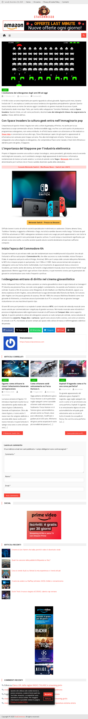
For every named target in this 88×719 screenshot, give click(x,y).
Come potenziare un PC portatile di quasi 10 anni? (76, 433)
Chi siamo (37, 2)
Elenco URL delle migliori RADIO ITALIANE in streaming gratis (37, 685)
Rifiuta (48, 698)
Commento (10, 454)
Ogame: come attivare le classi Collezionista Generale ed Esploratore (15, 386)
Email (60, 330)
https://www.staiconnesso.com (32, 341)
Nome (8, 476)
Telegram (49, 330)
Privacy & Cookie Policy (51, 2)
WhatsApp (35, 330)
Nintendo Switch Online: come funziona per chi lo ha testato (14, 433)
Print (70, 330)
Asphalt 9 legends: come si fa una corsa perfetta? (72, 385)
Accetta (48, 694)
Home (28, 2)
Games (5, 90)
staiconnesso (24, 96)
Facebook (8, 330)
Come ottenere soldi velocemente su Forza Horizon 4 (40, 386)
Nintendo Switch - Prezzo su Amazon (44, 222)
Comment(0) (37, 96)
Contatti (65, 2)
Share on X (21, 330)
